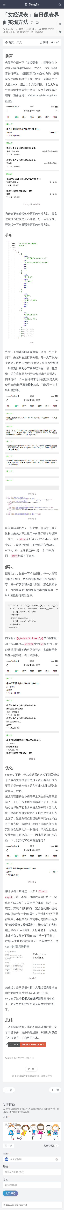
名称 (6, 1153)
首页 (9, 42)
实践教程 (39, 32)
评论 (6, 1117)
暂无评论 (10, 32)
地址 (5, 1179)
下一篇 (55, 1090)
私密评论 (49, 1145)
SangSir (10, 29)
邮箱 (6, 1166)
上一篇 (9, 1090)
